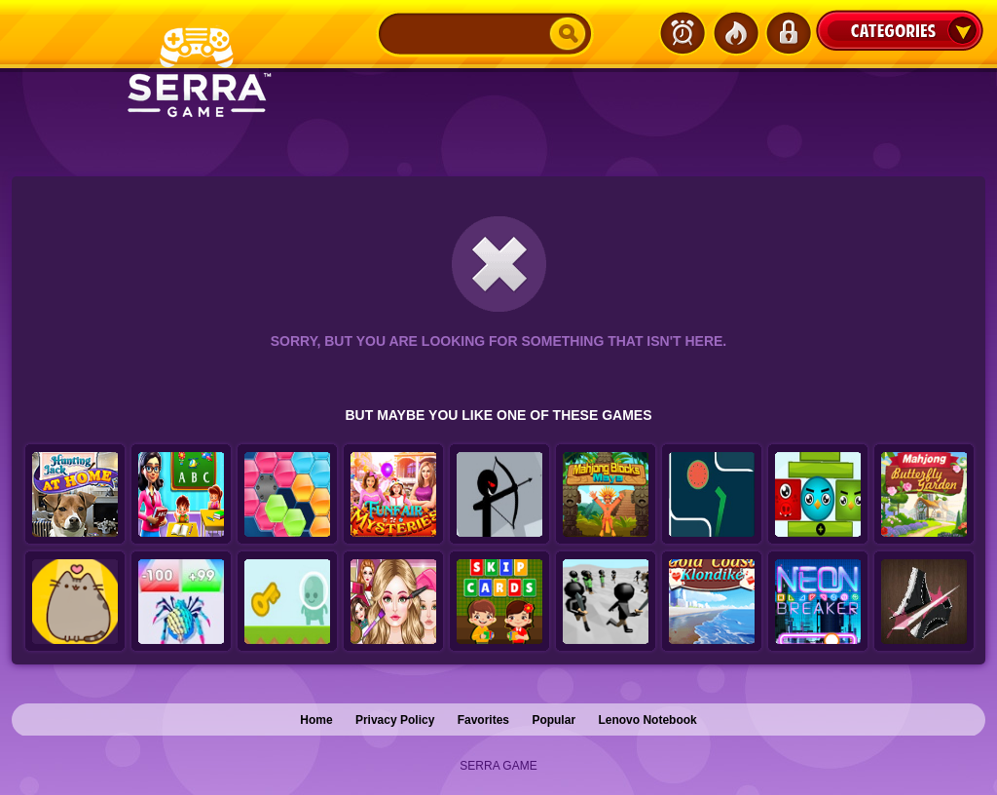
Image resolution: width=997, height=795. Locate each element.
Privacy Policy (394, 720)
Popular (553, 720)
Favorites (483, 720)
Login (787, 33)
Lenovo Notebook (647, 720)
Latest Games (682, 33)
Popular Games (735, 33)
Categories (899, 30)
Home (316, 720)
